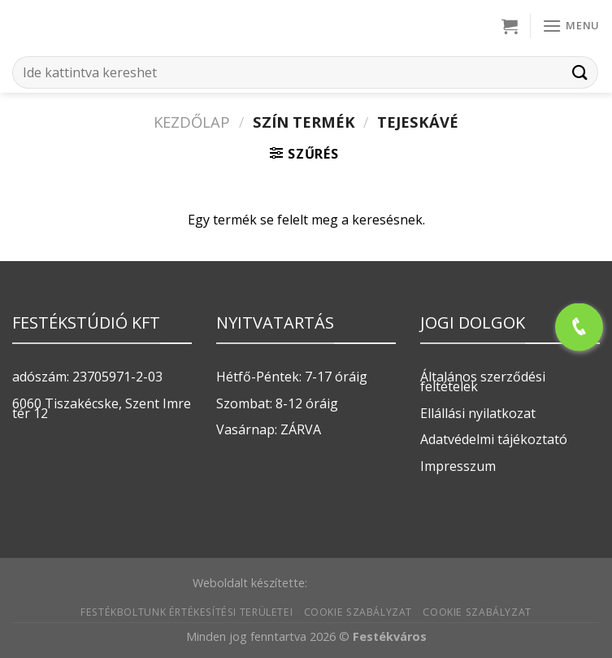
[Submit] (580, 72)
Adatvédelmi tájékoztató (493, 439)
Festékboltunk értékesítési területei (186, 612)
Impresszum (458, 466)
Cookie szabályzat (358, 612)
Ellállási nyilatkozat (478, 413)
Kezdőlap (192, 121)
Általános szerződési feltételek (482, 381)
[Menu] (571, 26)
